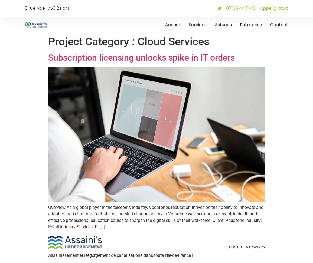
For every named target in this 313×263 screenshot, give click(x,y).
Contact (279, 25)
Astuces (223, 25)
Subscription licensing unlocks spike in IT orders (141, 57)
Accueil (173, 25)
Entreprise (251, 25)
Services (198, 25)
